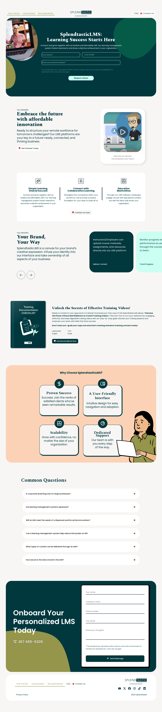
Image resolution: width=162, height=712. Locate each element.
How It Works (14, 13)
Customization (28, 13)
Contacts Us (148, 13)
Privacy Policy (22, 694)
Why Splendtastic (46, 13)
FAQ (136, 13)
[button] (21, 275)
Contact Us (80, 684)
